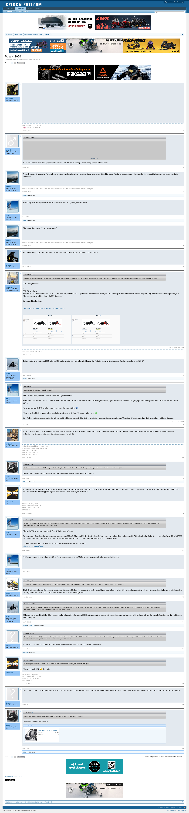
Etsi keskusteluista (10, 11)
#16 (183, 622)
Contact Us (161, 807)
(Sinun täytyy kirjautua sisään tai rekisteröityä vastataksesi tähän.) (164, 756)
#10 (183, 457)
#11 (183, 478)
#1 (183, 130)
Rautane (9, 186)
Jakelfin (25, 625)
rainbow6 (9, 502)
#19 (183, 704)
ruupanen (9, 287)
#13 (183, 550)
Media (30, 8)
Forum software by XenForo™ (20, 810)
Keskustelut (20, 8)
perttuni (9, 444)
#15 (183, 597)
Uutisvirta (10, 8)
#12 (183, 513)
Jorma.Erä (10, 593)
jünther (8, 646)
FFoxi (8, 215)
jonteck (8, 150)
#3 (183, 191)
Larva (8, 476)
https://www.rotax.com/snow (33, 546)
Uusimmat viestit (23, 11)
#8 (183, 375)
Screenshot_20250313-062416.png (48, 730)
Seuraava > (20, 63)
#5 (183, 245)
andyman (32, 59)
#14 (183, 571)
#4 (183, 217)
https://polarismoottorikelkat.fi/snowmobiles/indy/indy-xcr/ (44, 308)
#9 (183, 424)
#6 (183, 266)
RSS (184, 807)
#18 (183, 684)
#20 (183, 748)
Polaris (15, 59)
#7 (183, 354)
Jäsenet (37, 8)
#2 (183, 167)
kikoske (9, 265)
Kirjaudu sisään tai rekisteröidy (174, 2)
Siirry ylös (179, 807)
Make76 (8, 374)
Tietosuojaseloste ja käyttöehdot (176, 810)
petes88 (25, 378)
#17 (183, 649)
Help (167, 807)
